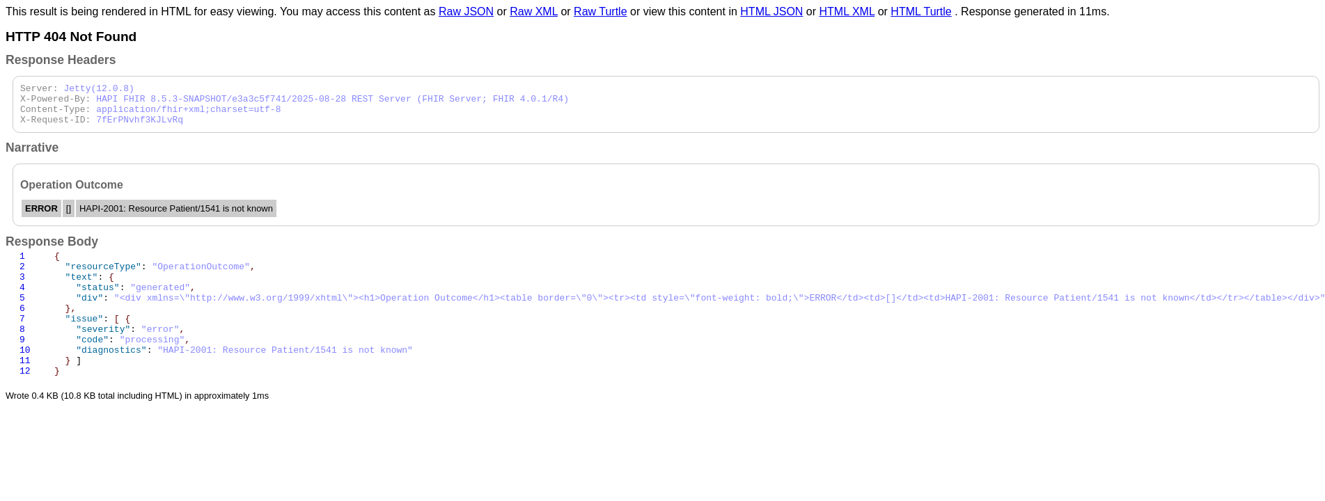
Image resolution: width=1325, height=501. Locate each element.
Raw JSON (466, 11)
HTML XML (847, 11)
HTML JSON (771, 11)
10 (25, 378)
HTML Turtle (921, 11)
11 (25, 391)
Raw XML (534, 11)
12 (25, 403)
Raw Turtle (600, 11)
